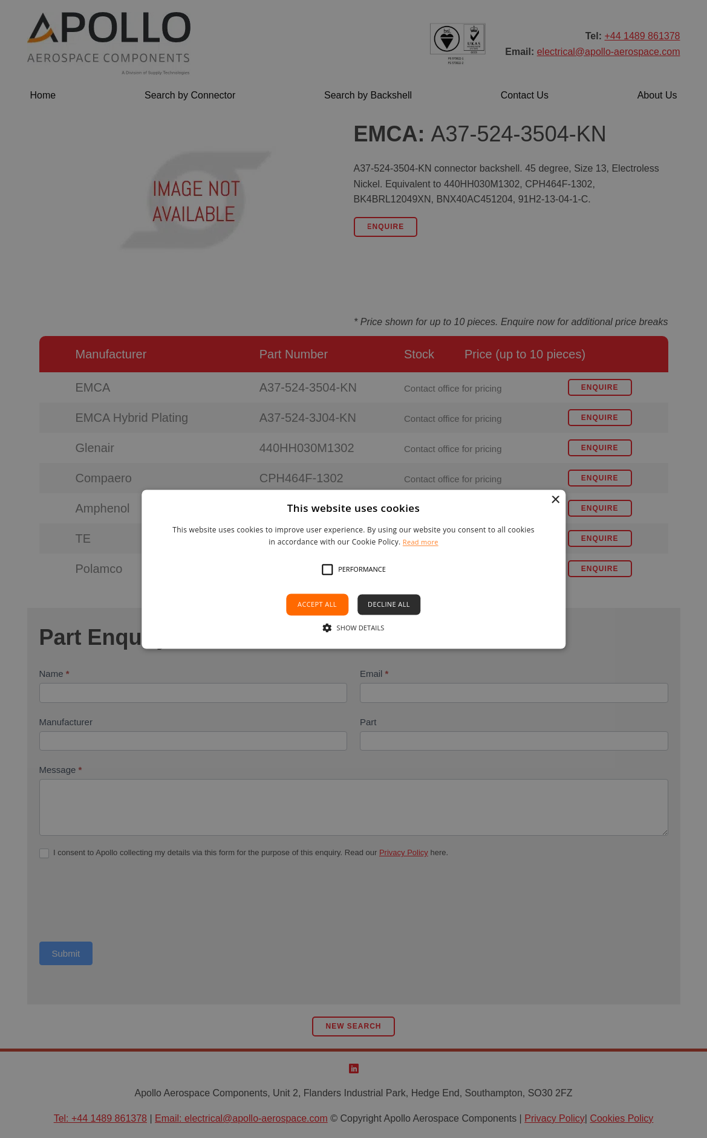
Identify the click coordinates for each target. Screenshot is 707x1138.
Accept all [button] (317, 604)
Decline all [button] (389, 604)
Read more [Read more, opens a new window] (420, 541)
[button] (327, 570)
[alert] (353, 569)
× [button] (554, 500)
